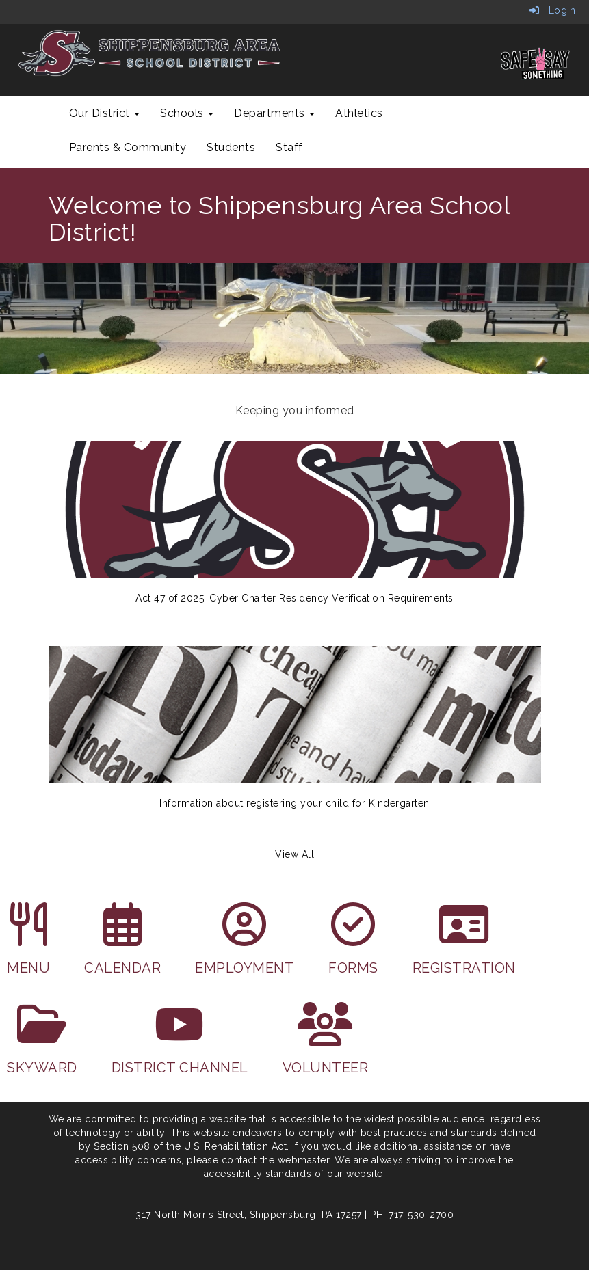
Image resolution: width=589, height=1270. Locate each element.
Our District (104, 113)
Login (552, 10)
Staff (289, 147)
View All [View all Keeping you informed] (294, 854)
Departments (274, 113)
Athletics (359, 113)
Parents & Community (128, 147)
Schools (186, 113)
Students (231, 147)
